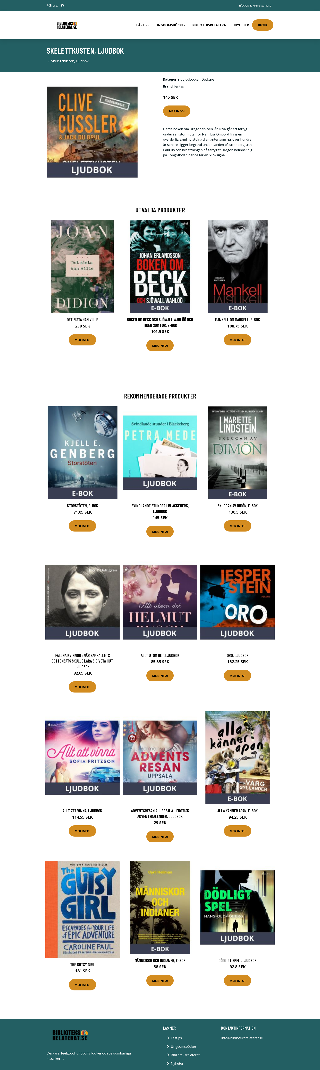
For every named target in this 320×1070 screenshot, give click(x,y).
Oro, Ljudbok (238, 648)
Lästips (142, 21)
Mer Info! (176, 104)
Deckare (207, 73)
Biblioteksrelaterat (210, 21)
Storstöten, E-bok (82, 498)
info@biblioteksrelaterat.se (252, 5)
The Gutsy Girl (82, 957)
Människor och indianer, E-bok (160, 953)
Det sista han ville (82, 312)
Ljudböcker (191, 73)
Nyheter (241, 21)
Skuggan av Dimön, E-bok (238, 498)
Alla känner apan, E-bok (237, 803)
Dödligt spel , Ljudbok (238, 953)
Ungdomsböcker (171, 21)
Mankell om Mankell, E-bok (237, 312)
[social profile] (62, 5)
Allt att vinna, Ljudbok (82, 803)
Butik (262, 22)
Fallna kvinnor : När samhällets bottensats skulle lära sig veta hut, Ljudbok (82, 654)
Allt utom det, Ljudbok (160, 648)
